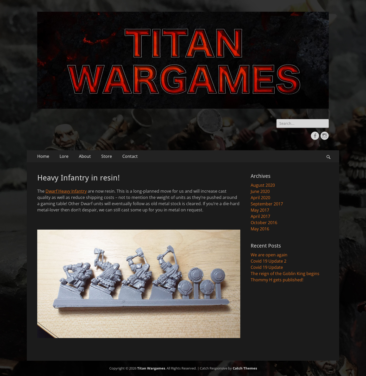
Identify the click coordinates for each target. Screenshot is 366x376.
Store (106, 156)
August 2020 (263, 185)
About (85, 156)
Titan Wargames (151, 368)
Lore (64, 156)
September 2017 (267, 204)
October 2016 (264, 222)
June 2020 (260, 191)
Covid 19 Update (267, 267)
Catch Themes (245, 368)
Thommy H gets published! (277, 280)
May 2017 (260, 210)
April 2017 (260, 216)
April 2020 (260, 197)
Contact (130, 156)
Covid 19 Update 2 (268, 261)
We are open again (269, 255)
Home (43, 156)
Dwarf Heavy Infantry (66, 191)
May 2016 (260, 229)
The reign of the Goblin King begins (285, 273)
